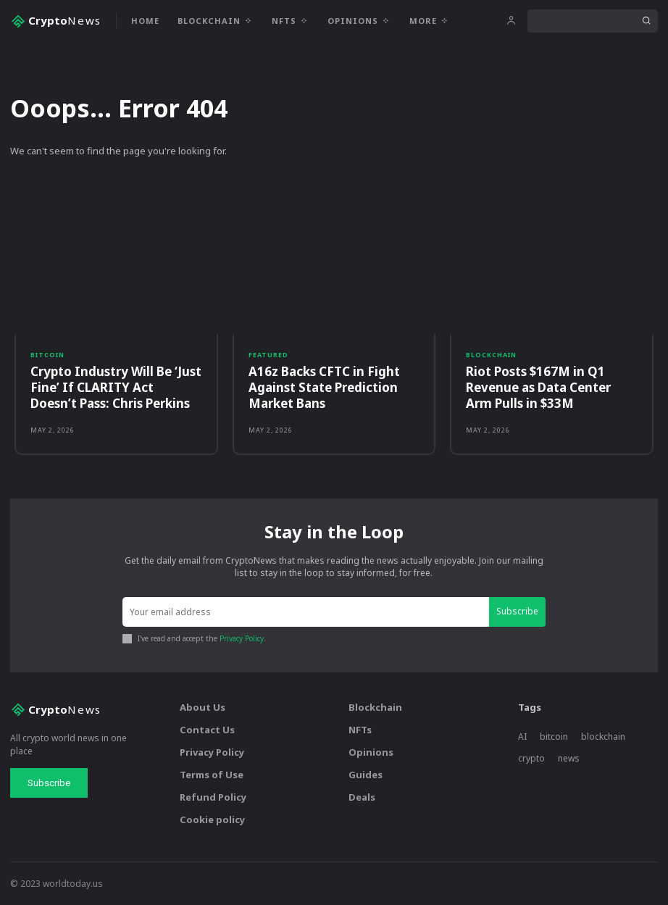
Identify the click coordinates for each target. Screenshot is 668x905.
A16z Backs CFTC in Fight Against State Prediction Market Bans (324, 387)
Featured (268, 354)
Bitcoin (47, 354)
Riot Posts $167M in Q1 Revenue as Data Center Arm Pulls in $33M (538, 387)
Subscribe (517, 611)
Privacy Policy (242, 638)
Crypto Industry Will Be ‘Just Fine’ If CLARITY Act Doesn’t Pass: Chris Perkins (115, 387)
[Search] (646, 21)
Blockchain (491, 354)
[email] (305, 612)
